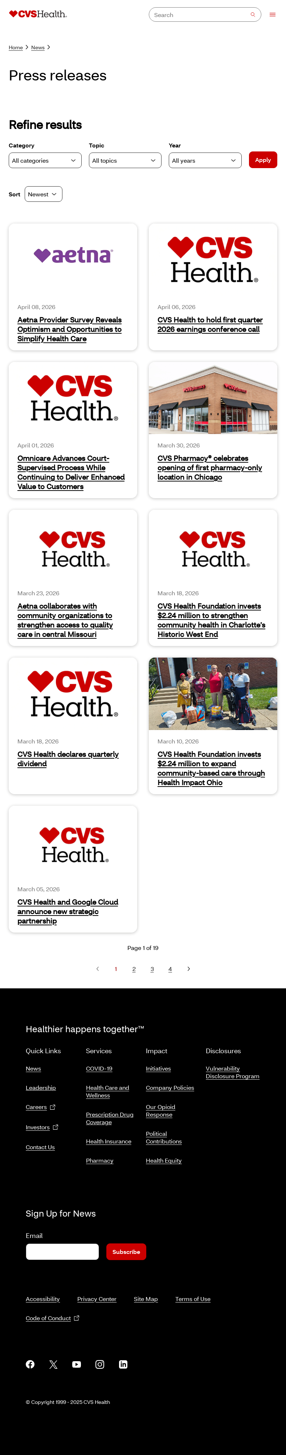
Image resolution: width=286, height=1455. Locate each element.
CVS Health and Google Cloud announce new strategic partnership (67, 911)
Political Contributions (164, 1134)
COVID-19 (99, 1065)
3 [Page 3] (152, 968)
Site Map (146, 1290)
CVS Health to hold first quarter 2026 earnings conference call (210, 324)
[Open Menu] (269, 14)
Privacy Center (97, 1290)
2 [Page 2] (134, 968)
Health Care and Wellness (107, 1088)
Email (34, 1226)
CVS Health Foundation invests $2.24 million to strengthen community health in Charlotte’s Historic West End (211, 620)
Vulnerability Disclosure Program (233, 1069)
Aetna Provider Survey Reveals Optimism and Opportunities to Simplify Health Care (69, 329)
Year (205, 154)
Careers (41, 1104)
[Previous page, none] (98, 969)
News (40, 47)
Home (18, 47)
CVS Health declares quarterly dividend (68, 758)
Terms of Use (193, 1290)
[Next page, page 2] (188, 969)
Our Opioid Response (160, 1107)
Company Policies (170, 1084)
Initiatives (158, 1065)
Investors (42, 1124)
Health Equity (164, 1157)
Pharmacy (100, 1157)
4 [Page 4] (170, 968)
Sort (14, 194)
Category (45, 154)
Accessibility (43, 1290)
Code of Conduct (52, 1309)
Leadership (41, 1084)
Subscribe (126, 1243)
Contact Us (40, 1144)
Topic (125, 154)
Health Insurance (108, 1138)
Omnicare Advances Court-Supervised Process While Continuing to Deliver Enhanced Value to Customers (70, 472)
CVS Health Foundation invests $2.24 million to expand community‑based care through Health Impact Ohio (211, 768)
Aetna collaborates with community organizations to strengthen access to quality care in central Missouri (65, 620)
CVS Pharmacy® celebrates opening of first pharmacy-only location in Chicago (210, 467)
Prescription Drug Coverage (110, 1115)
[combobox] (205, 14)
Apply (263, 159)
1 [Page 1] (116, 968)
